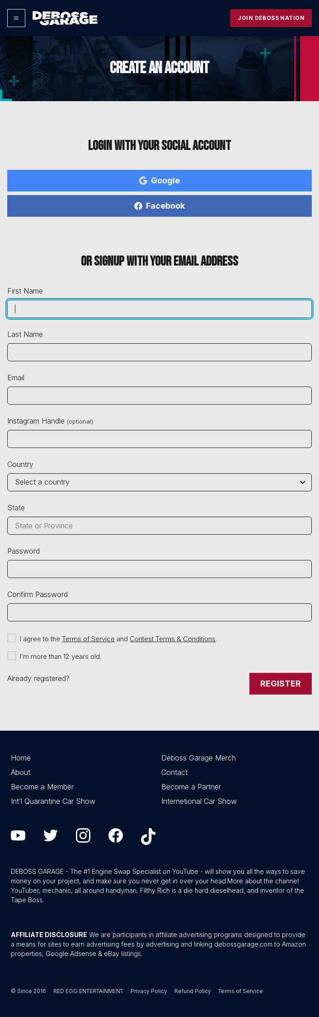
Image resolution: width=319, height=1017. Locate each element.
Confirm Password (37, 594)
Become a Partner (191, 786)
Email (15, 377)
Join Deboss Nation (271, 17)
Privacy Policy (149, 991)
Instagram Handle (50, 420)
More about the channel (263, 881)
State (16, 507)
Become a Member (42, 786)
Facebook (159, 205)
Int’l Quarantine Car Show (53, 801)
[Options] (16, 18)
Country (20, 464)
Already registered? (38, 678)
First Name (25, 290)
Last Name (25, 334)
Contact (174, 772)
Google (159, 180)
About (20, 772)
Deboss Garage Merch (198, 757)
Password (23, 550)
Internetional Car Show (199, 801)
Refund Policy (192, 991)
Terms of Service (88, 638)
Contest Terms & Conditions (173, 638)
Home (21, 757)
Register (280, 683)
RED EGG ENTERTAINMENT (88, 991)
